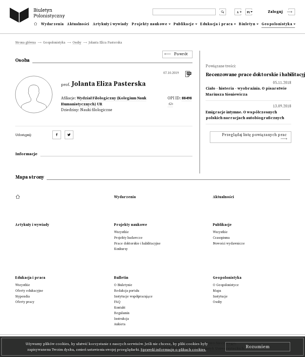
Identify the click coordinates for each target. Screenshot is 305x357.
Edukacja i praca (216, 24)
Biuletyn (247, 24)
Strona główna (25, 43)
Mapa (217, 291)
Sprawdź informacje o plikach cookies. (173, 349)
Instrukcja (121, 319)
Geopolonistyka (276, 24)
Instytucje (220, 296)
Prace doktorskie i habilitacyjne (137, 243)
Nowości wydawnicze (229, 243)
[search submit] (222, 12)
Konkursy (121, 249)
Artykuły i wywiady (110, 24)
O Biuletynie (123, 285)
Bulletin (121, 277)
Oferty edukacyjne (29, 291)
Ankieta (119, 324)
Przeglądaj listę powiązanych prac (254, 135)
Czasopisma (221, 238)
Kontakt (119, 307)
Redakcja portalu (126, 291)
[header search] (184, 12)
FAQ (117, 302)
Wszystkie (121, 232)
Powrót (181, 54)
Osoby (76, 43)
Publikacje (184, 24)
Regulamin (121, 313)
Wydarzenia (52, 24)
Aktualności (78, 24)
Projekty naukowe (149, 24)
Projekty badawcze (128, 238)
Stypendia (22, 296)
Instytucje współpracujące (133, 296)
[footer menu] (18, 197)
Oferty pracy (24, 302)
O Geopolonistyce (226, 285)
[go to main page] (38, 16)
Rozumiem (258, 347)
